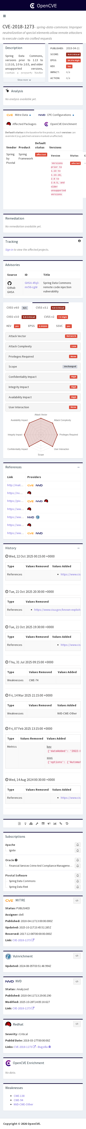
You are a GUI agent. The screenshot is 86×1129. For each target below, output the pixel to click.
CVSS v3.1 (50, 308)
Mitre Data (19, 115)
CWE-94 (18, 1100)
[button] (4, 16)
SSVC (64, 326)
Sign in (9, 249)
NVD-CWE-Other (23, 1104)
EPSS (38, 326)
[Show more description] (24, 80)
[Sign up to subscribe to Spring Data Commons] (78, 881)
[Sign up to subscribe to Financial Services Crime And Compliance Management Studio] (78, 865)
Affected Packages (21, 124)
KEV (13, 326)
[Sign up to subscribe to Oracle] (78, 860)
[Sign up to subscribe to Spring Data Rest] (78, 887)
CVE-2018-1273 (18, 26)
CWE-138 (19, 1096)
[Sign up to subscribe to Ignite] (78, 850)
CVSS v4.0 (17, 308)
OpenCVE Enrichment (60, 124)
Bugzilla (44, 1047)
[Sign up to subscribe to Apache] (78, 844)
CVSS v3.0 (21, 317)
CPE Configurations (56, 115)
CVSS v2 (56, 317)
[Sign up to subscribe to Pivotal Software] (78, 875)
